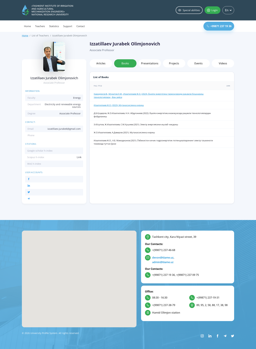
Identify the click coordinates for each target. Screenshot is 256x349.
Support (67, 26)
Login (212, 10)
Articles (100, 63)
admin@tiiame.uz (163, 262)
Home (27, 26)
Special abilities (189, 10)
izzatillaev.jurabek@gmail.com (64, 128)
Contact (80, 26)
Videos (223, 63)
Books (125, 63)
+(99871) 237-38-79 (163, 305)
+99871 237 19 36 (219, 26)
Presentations (149, 63)
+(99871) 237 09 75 (187, 275)
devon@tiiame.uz (163, 257)
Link (79, 157)
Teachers (40, 26)
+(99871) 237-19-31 (207, 297)
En (228, 10)
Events (198, 63)
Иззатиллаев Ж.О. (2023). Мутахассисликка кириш (119, 105)
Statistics (54, 26)
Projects (174, 63)
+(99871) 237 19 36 (163, 275)
